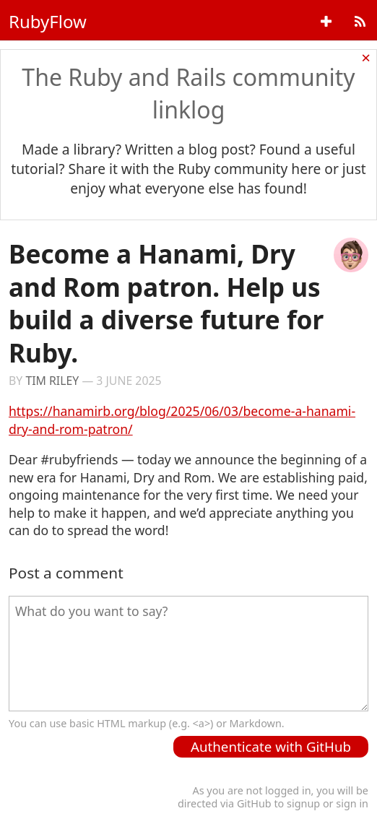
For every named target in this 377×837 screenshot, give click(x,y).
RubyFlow (48, 21)
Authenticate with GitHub (271, 746)
